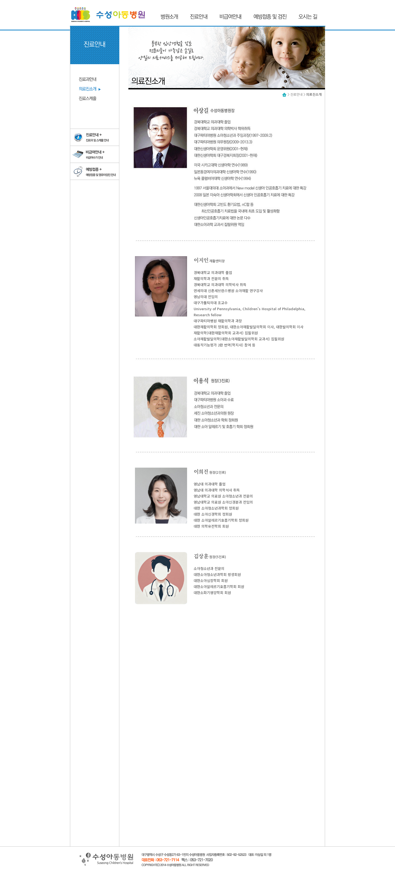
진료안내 (296, 94)
